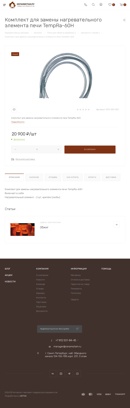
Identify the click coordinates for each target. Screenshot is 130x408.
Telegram (69, 373)
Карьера (40, 293)
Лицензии (41, 306)
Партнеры (41, 302)
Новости (10, 281)
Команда (40, 284)
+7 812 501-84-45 (65, 340)
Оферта (75, 299)
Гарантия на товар (80, 284)
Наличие (34, 177)
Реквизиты (76, 288)
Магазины (76, 275)
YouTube (77, 373)
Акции (8, 275)
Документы (42, 311)
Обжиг (44, 227)
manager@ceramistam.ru (67, 346)
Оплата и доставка (80, 279)
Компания (42, 269)
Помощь (106, 269)
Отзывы (53, 177)
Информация (79, 269)
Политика (76, 293)
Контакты (41, 297)
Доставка (111, 177)
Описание (14, 177)
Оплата (92, 177)
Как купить (73, 177)
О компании (42, 275)
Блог (7, 269)
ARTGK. (23, 396)
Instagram (61, 373)
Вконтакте (52, 373)
